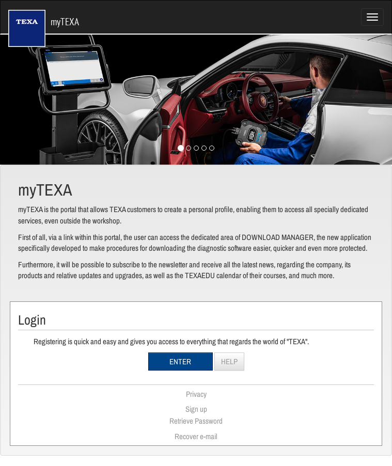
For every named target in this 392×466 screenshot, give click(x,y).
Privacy (196, 394)
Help (229, 361)
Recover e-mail (196, 436)
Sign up (196, 409)
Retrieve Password (196, 420)
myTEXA (43, 15)
